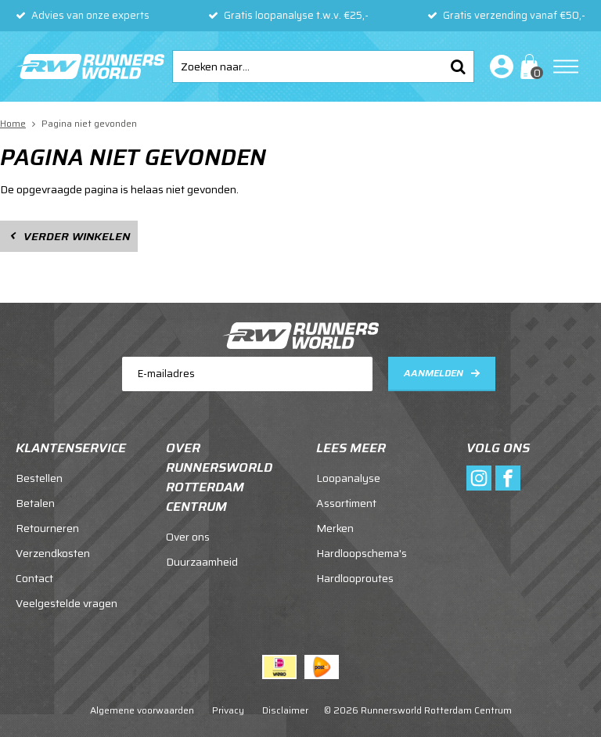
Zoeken (457, 66)
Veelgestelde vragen (66, 603)
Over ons (188, 536)
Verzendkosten (53, 553)
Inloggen (498, 66)
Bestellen (39, 478)
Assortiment (346, 503)
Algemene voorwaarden (142, 710)
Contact (34, 578)
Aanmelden (433, 372)
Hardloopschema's (361, 553)
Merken (335, 528)
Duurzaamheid (202, 561)
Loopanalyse (348, 478)
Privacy (228, 710)
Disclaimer (285, 710)
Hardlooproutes (355, 578)
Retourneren (47, 528)
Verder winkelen (76, 236)
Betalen (35, 503)
